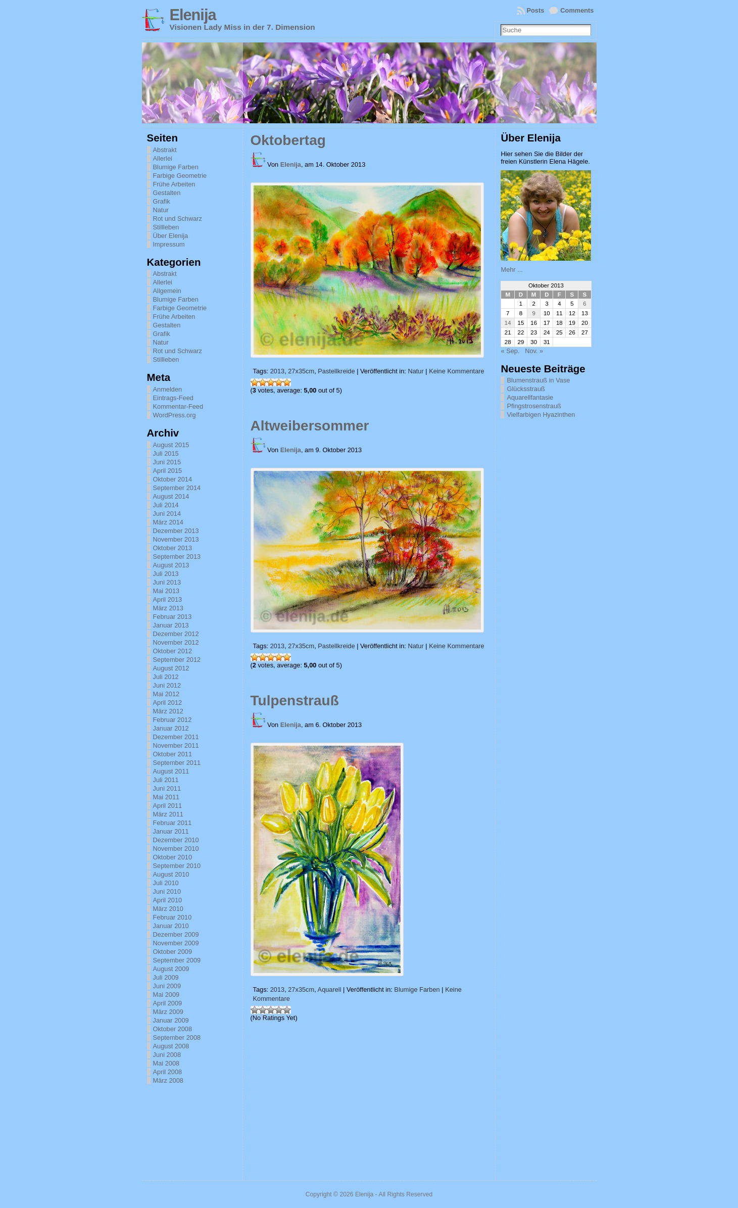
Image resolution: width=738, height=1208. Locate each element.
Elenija (193, 15)
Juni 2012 (167, 685)
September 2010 (177, 865)
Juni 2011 (167, 788)
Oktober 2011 (172, 754)
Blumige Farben (176, 167)
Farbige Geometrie (180, 175)
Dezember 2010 (176, 840)
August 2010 (171, 874)
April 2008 (167, 1072)
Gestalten (167, 193)
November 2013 (176, 539)
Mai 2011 (166, 797)
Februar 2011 (172, 823)
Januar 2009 (171, 1020)
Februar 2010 (172, 917)
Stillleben (166, 227)
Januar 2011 (171, 831)
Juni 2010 (167, 891)
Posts (536, 10)
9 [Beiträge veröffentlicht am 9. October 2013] (533, 313)
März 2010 (168, 908)
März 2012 (168, 711)
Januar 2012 (171, 728)
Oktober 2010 (172, 857)
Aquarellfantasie (530, 397)
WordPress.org (174, 415)
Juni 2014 (167, 513)
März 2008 (168, 1080)
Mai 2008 (166, 1063)
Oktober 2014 (172, 479)
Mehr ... (511, 269)
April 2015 (167, 470)
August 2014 (171, 496)
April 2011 (167, 805)
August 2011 (171, 771)
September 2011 (177, 762)
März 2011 (168, 814)
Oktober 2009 (172, 951)
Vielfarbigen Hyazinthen (541, 414)
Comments (577, 10)
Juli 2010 (166, 883)
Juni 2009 (167, 986)
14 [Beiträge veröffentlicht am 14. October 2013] (508, 323)
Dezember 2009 (176, 934)
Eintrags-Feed (173, 398)
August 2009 (171, 969)
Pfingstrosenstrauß (534, 406)
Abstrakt (165, 150)
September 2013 (177, 556)
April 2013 (167, 599)
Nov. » (534, 351)
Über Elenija (170, 235)
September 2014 (177, 488)
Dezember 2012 (176, 634)
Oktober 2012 (172, 651)
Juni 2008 (167, 1054)
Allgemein (167, 291)
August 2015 (171, 445)
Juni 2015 (167, 462)
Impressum (169, 244)
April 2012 (167, 702)
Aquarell (329, 989)
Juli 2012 (166, 677)
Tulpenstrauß (295, 700)
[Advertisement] (551, 574)
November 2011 (176, 745)
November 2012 (176, 642)
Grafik (161, 201)
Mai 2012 (166, 694)
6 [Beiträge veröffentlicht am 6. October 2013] (584, 304)
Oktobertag (288, 140)
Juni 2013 (167, 582)
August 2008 (171, 1046)
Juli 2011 (166, 780)
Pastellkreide (336, 371)
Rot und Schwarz (177, 218)
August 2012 (171, 668)
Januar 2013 (171, 625)
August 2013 (171, 565)
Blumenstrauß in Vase (538, 380)
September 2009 (177, 960)
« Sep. (510, 351)
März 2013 (168, 608)
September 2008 (177, 1037)
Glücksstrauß (526, 389)
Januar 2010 (171, 926)
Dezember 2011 (176, 737)
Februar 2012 (172, 719)
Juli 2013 (166, 573)
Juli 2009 (166, 977)
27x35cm (301, 371)
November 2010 (176, 848)
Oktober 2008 (172, 1029)
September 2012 (177, 659)
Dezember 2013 (176, 531)
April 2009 (167, 1003)
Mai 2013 (166, 591)
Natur (161, 210)
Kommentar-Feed (178, 406)
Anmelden (167, 389)
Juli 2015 (166, 453)
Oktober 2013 (172, 548)
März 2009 (168, 1012)
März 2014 (168, 522)
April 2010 (167, 900)
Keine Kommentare (456, 371)
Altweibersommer (310, 425)
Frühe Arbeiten (174, 184)
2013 (277, 371)
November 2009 (176, 943)
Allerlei (162, 158)
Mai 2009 (166, 994)
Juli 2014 (166, 505)
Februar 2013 (172, 616)
